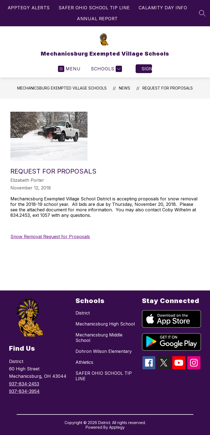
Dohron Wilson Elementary (103, 351)
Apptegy (117, 427)
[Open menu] (69, 68)
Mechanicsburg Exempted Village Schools (62, 88)
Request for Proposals (167, 88)
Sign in (146, 68)
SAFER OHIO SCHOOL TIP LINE (94, 7)
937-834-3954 (24, 391)
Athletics (84, 362)
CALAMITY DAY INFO (163, 7)
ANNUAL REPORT (97, 18)
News (124, 88)
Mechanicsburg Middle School (98, 337)
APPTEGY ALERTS (29, 7)
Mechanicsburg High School (105, 324)
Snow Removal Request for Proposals (50, 236)
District (82, 313)
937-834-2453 (24, 384)
